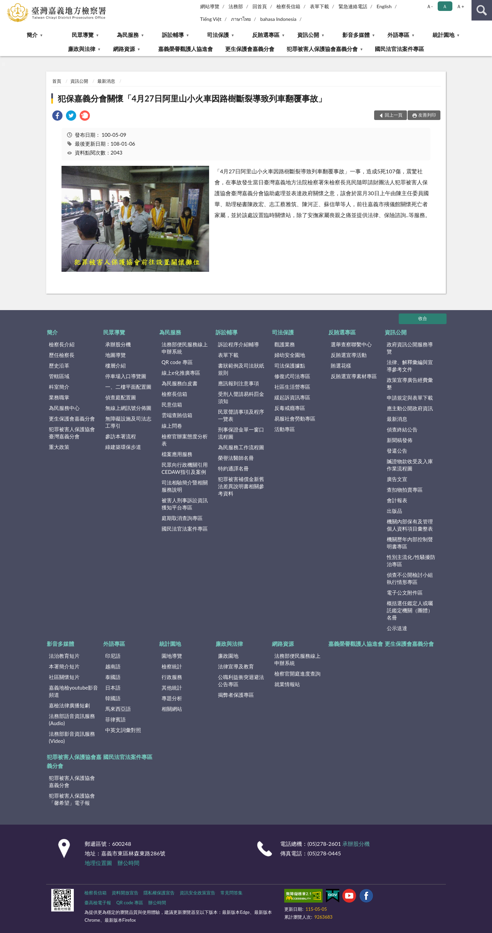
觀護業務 (284, 344)
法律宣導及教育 (236, 666)
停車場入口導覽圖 (125, 376)
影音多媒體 (356, 34)
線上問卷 (172, 426)
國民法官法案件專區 (399, 48)
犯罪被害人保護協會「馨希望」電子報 (72, 799)
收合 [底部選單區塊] (422, 318)
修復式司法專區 (292, 376)
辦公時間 (128, 862)
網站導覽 (209, 6)
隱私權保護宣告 (159, 892)
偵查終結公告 (402, 429)
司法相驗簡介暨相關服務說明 (185, 486)
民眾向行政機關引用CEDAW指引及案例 (185, 468)
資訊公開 (308, 34)
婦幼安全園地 (289, 355)
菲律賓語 (115, 719)
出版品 (394, 511)
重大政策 (59, 447)
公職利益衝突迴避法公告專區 (241, 680)
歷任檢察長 (61, 355)
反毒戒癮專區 (289, 408)
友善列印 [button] (427, 115)
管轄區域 (59, 376)
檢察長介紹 (61, 344)
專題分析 (172, 698)
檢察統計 (172, 666)
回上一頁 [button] (393, 115)
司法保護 (218, 34)
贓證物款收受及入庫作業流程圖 (410, 464)
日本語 (113, 687)
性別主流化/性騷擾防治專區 (411, 560)
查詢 (482, 10)
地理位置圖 (98, 862)
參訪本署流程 (120, 436)
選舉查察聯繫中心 (351, 344)
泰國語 (113, 677)
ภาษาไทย (241, 19)
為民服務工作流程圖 (241, 447)
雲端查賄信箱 (177, 415)
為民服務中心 (64, 408)
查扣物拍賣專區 (405, 490)
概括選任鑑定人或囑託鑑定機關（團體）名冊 (410, 610)
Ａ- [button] (429, 6)
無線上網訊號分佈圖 (128, 408)
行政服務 (172, 677)
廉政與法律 (81, 48)
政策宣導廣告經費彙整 (410, 383)
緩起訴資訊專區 (292, 397)
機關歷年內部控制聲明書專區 (410, 542)
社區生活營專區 (292, 387)
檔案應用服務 (177, 454)
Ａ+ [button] (460, 6)
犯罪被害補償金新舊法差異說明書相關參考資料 (241, 486)
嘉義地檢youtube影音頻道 (73, 691)
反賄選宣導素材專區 (354, 376)
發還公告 (397, 451)
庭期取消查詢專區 (182, 518)
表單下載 (319, 6)
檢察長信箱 (288, 6)
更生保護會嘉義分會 (249, 48)
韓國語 (113, 698)
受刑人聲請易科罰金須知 (241, 397)
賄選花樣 (341, 365)
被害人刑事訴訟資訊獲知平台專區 (185, 503)
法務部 (236, 6)
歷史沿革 (59, 365)
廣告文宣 (397, 479)
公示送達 (397, 628)
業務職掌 (59, 397)
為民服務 (128, 34)
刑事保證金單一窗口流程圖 (241, 433)
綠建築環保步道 (123, 447)
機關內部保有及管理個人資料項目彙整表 (410, 525)
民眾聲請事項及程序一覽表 (241, 415)
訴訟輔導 (173, 34)
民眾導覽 (83, 34)
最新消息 (106, 81)
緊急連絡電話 (353, 6)
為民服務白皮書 (179, 383)
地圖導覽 (115, 355)
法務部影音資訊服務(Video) (72, 737)
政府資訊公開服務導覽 (410, 348)
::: (5, 5)
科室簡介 (59, 387)
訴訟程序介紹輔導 (238, 344)
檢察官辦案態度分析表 (185, 439)
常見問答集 (231, 892)
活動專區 (284, 429)
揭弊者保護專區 (236, 695)
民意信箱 (172, 404)
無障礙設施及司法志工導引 (128, 422)
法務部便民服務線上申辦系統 (185, 348)
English (384, 6)
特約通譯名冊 (233, 468)
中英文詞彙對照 (123, 730)
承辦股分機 (118, 344)
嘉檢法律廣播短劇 (69, 705)
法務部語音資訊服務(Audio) (72, 719)
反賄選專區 (265, 34)
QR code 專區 (177, 362)
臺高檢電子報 (97, 902)
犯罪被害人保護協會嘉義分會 (322, 48)
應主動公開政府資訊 (410, 408)
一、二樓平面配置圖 (128, 387)
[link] (57, 116)
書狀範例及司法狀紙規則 (241, 369)
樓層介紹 (115, 365)
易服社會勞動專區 (294, 418)
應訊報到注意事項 (238, 383)
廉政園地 (228, 656)
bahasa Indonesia (278, 19)
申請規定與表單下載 (410, 398)
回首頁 (259, 6)
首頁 (56, 81)
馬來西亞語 (118, 709)
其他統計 (172, 687)
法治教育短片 (64, 656)
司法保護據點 (289, 365)
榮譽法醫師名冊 (236, 458)
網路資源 (124, 48)
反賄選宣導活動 (349, 355)
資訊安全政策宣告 (197, 892)
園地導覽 (172, 656)
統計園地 (443, 34)
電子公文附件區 (405, 592)
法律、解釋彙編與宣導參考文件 (410, 365)
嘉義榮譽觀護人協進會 (185, 48)
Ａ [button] (444, 6)
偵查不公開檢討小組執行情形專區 (410, 578)
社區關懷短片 (64, 677)
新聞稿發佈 (399, 440)
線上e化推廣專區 (181, 373)
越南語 (113, 666)
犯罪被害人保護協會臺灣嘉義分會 (72, 432)
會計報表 (397, 500)
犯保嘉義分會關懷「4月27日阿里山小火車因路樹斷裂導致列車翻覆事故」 (192, 98)
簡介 (32, 34)
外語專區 (398, 34)
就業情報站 (287, 684)
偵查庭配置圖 (120, 397)
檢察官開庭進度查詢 (297, 673)
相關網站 (172, 709)
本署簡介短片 (64, 666)
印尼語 (113, 656)
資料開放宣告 (125, 892)
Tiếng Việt (211, 19)
